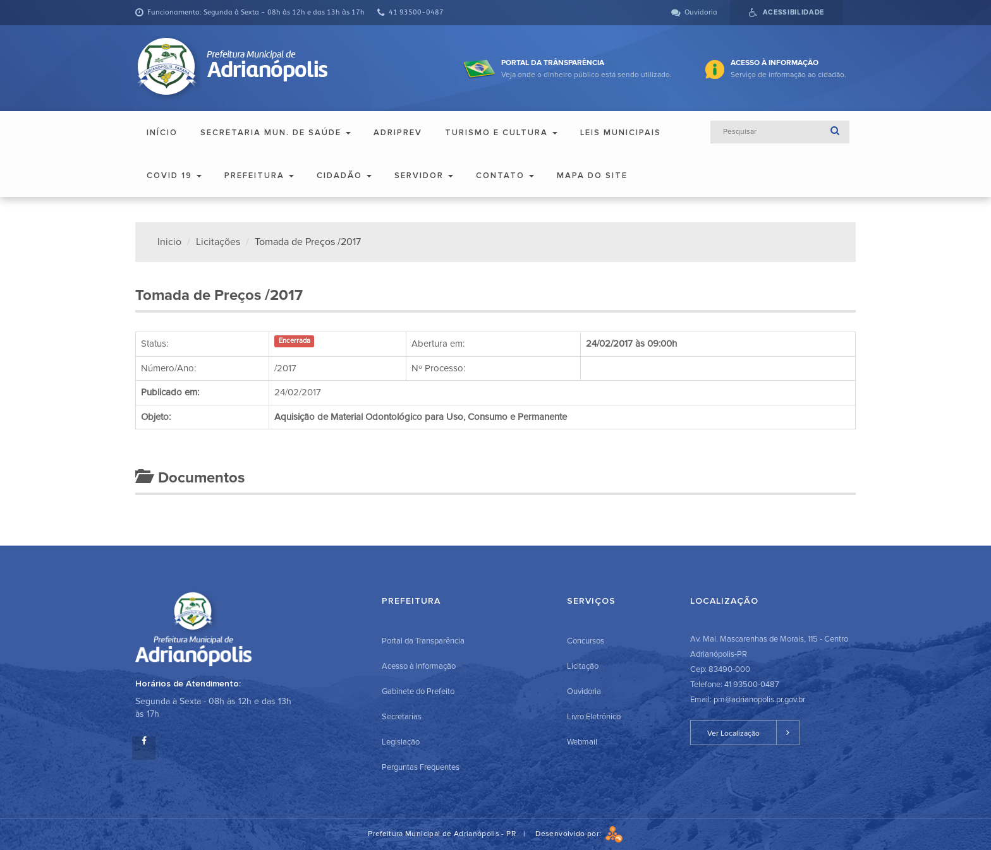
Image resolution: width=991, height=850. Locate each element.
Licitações (218, 242)
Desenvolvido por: (579, 834)
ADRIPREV (398, 133)
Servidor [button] (423, 176)
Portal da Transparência (423, 641)
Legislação (401, 742)
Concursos (585, 641)
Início (162, 133)
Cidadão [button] (344, 176)
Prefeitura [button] (259, 176)
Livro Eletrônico (594, 717)
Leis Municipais (620, 133)
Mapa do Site (592, 176)
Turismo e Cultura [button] (501, 133)
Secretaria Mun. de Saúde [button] (275, 133)
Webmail (582, 742)
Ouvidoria (584, 691)
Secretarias (402, 717)
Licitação (583, 666)
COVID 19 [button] (174, 176)
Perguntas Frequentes (420, 767)
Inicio (169, 242)
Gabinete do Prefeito (418, 691)
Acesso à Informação (419, 666)
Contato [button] (505, 176)
